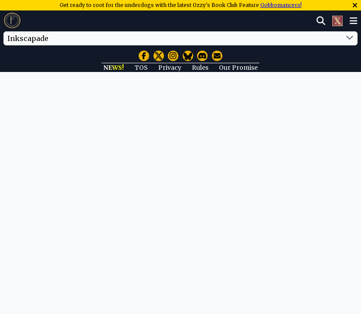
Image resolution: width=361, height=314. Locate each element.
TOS (141, 68)
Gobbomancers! (281, 5)
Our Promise (238, 68)
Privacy (169, 68)
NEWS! (113, 68)
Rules (200, 68)
